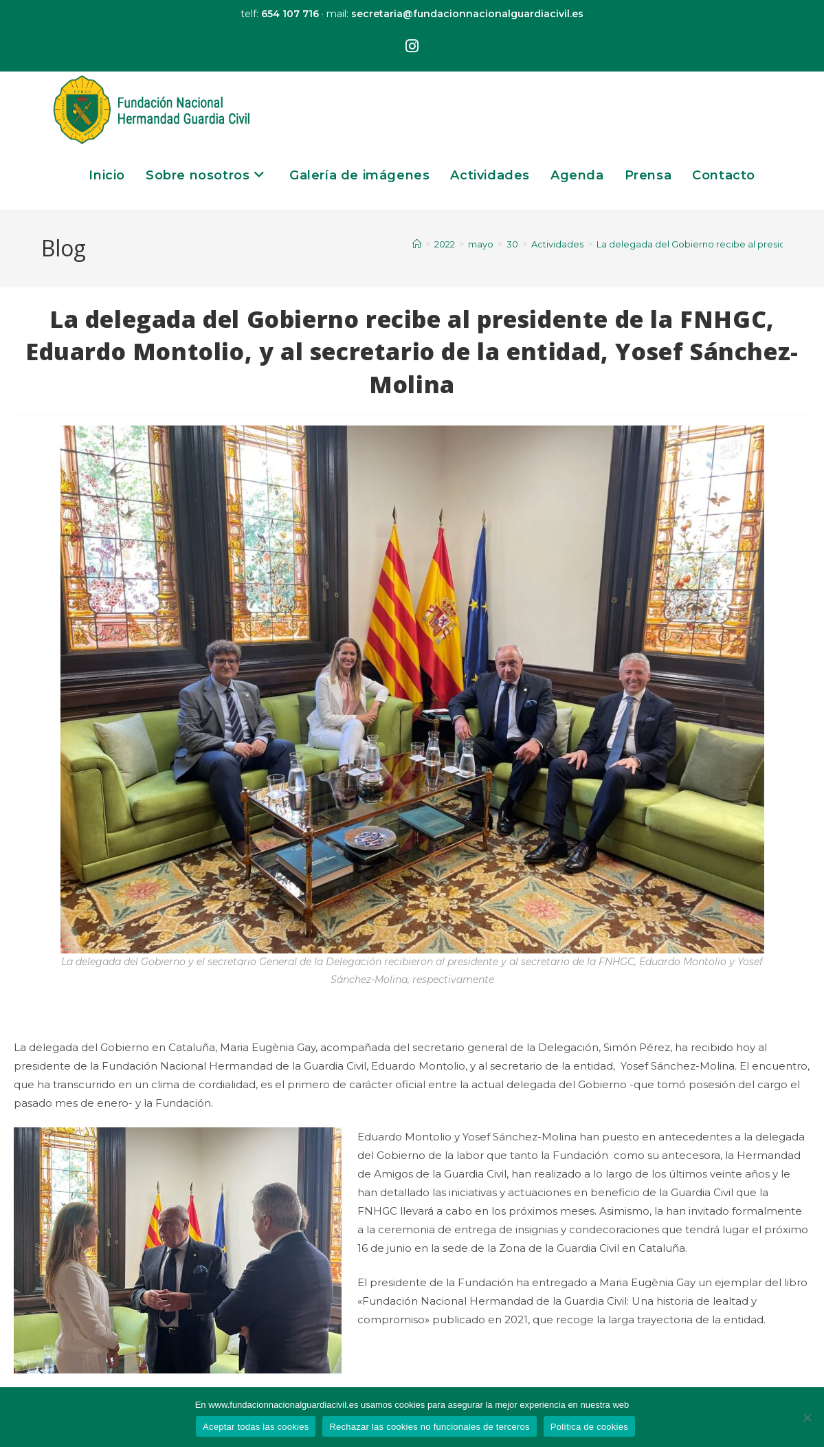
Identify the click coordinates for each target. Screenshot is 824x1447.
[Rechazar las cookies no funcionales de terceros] (807, 1417)
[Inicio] (416, 244)
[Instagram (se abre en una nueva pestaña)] (412, 46)
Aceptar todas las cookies (256, 1427)
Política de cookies (589, 1427)
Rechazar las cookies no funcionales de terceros (429, 1427)
